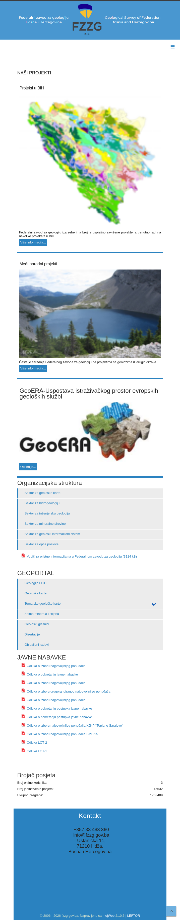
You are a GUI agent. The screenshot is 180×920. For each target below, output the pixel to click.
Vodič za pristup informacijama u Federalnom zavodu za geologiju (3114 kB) (79, 556)
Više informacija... (33, 242)
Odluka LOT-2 (34, 742)
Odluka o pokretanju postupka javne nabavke (56, 708)
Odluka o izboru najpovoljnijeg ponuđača (53, 666)
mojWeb (108, 915)
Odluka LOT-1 (34, 751)
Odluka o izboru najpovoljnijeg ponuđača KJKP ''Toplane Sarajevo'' (72, 725)
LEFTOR (133, 915)
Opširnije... (28, 467)
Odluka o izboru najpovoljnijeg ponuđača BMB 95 (59, 734)
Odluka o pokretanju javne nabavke (49, 674)
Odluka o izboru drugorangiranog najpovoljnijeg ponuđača (65, 691)
